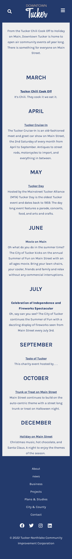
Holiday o (26, 436)
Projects (36, 491)
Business (36, 484)
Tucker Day (36, 186)
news (36, 476)
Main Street (43, 436)
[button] (9, 11)
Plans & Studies (36, 499)
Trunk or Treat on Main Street (36, 392)
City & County (36, 507)
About (36, 468)
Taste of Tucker (36, 358)
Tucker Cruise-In (36, 125)
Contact (36, 514)
